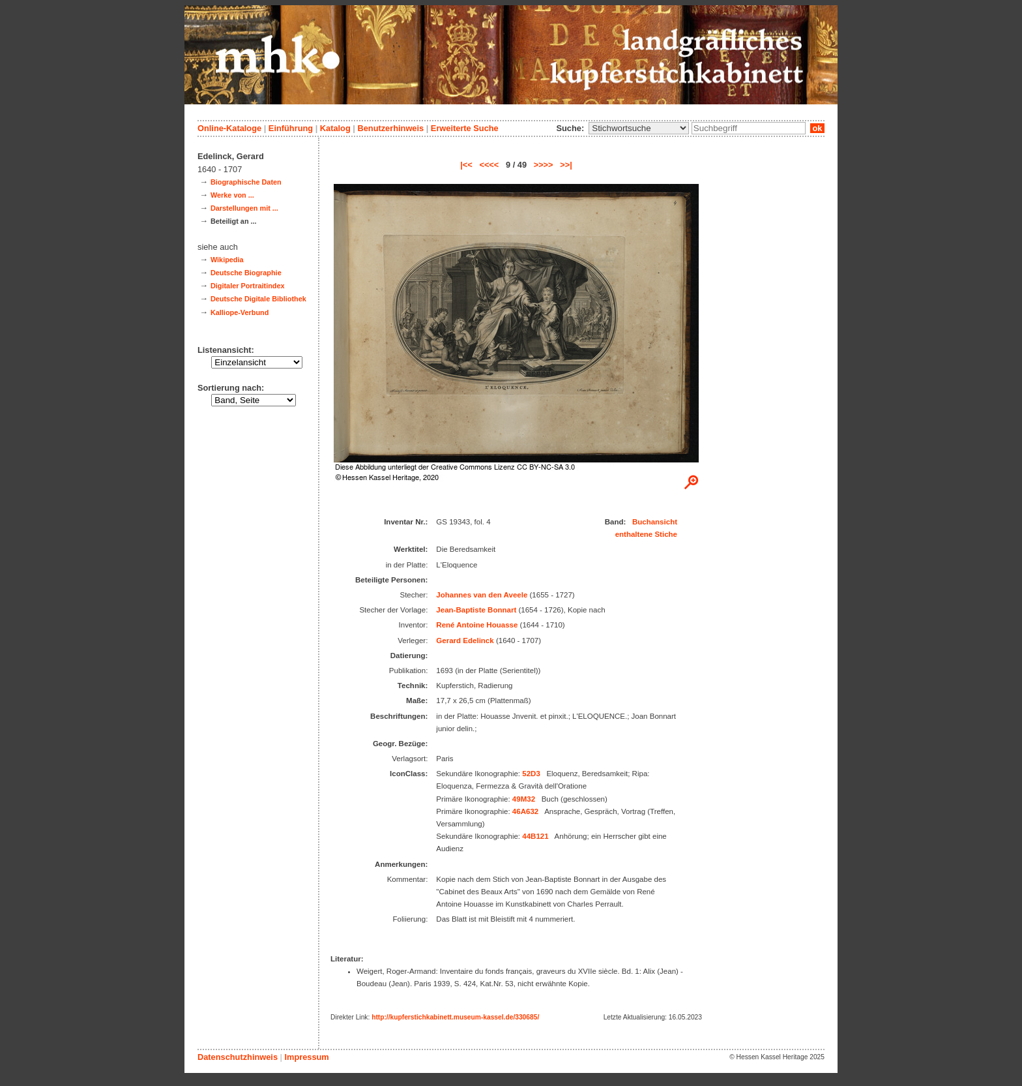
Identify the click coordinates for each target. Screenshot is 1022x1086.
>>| (566, 165)
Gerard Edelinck (464, 640)
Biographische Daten (246, 182)
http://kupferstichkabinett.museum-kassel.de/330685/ (455, 1017)
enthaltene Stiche (646, 534)
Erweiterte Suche (465, 128)
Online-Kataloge (229, 128)
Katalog (335, 128)
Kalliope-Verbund (240, 312)
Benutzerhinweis (390, 128)
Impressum (306, 1057)
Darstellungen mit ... (244, 208)
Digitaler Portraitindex (248, 286)
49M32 (523, 799)
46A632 (525, 811)
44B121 (535, 836)
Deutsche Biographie (246, 273)
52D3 (531, 773)
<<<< (489, 165)
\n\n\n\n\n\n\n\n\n (639, 128)
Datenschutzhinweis (237, 1057)
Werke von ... (232, 195)
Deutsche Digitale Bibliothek (258, 299)
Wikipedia (227, 260)
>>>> (543, 165)
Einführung (291, 128)
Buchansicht (654, 522)
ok (817, 128)
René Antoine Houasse (477, 625)
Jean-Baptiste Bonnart (476, 610)
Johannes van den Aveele (481, 595)
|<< (466, 165)
